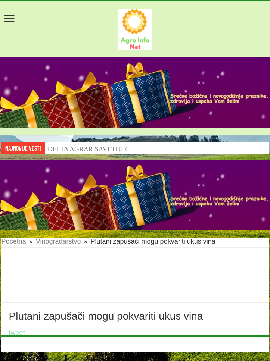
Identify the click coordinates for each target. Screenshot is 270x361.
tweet (17, 332)
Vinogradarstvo (58, 241)
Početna (13, 241)
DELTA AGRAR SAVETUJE (87, 149)
